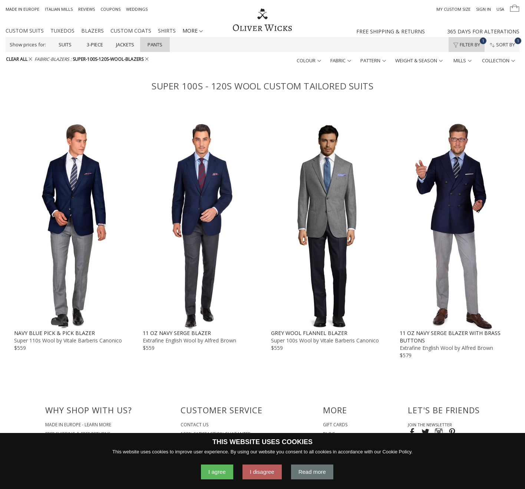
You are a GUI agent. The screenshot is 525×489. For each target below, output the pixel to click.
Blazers (92, 30)
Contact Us (194, 424)
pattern (373, 60)
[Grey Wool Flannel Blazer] (327, 225)
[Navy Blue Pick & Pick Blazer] (70, 225)
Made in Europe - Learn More (78, 424)
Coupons (110, 9)
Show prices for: (28, 44)
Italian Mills (59, 9)
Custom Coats (130, 30)
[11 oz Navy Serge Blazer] (198, 225)
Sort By (504, 42)
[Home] (262, 20)
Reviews (86, 9)
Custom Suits (25, 30)
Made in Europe (22, 9)
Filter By (469, 42)
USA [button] (500, 9)
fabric (340, 60)
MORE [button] (192, 30)
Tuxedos (62, 30)
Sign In (483, 9)
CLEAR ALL (19, 59)
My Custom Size (453, 9)
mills (462, 60)
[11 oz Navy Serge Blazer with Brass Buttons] (455, 225)
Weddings (137, 9)
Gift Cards (335, 424)
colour (309, 60)
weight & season (419, 60)
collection (498, 60)
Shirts (167, 30)
